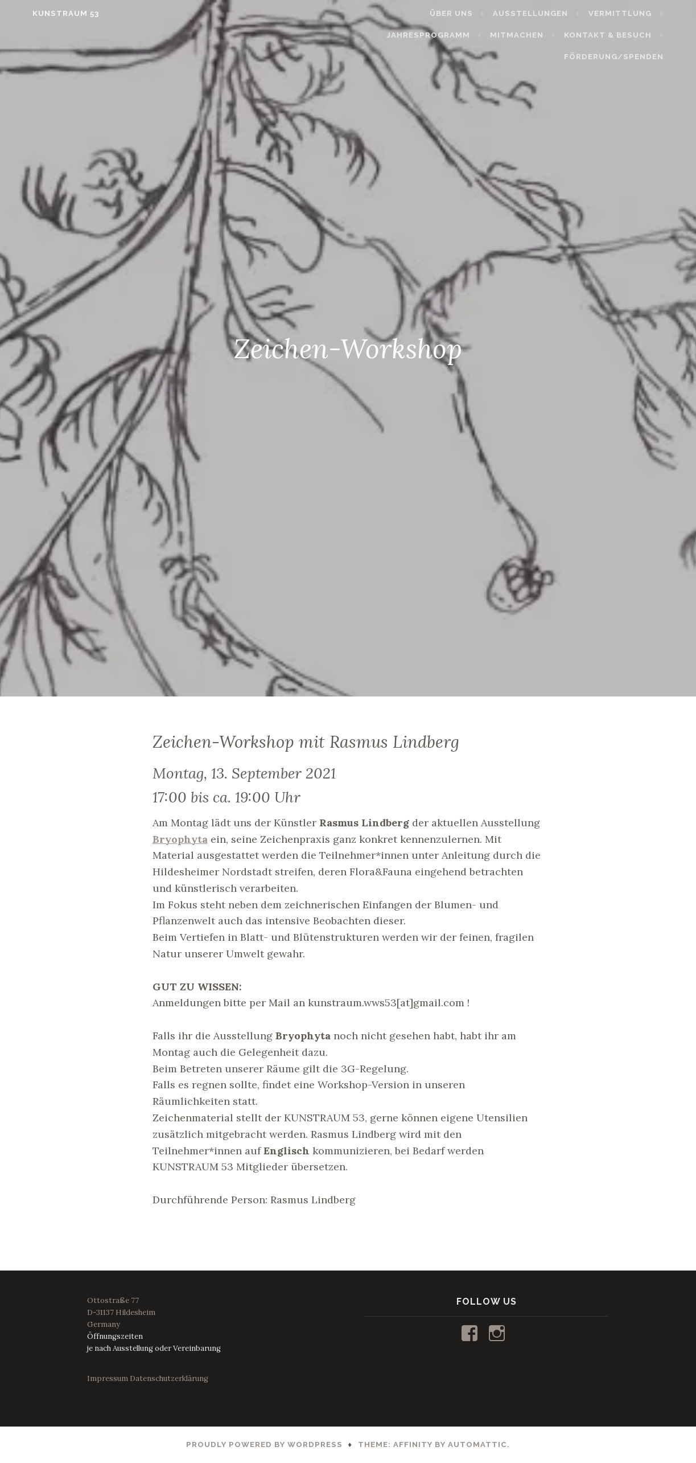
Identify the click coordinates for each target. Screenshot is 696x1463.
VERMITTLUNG (637, 13)
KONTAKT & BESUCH (625, 35)
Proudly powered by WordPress (264, 1444)
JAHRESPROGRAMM (446, 35)
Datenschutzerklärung (169, 1378)
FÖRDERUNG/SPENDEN (631, 56)
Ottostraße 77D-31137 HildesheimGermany (121, 1312)
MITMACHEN (535, 35)
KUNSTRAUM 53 (48, 13)
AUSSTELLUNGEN (548, 13)
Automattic (477, 1444)
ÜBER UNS (469, 13)
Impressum (107, 1378)
